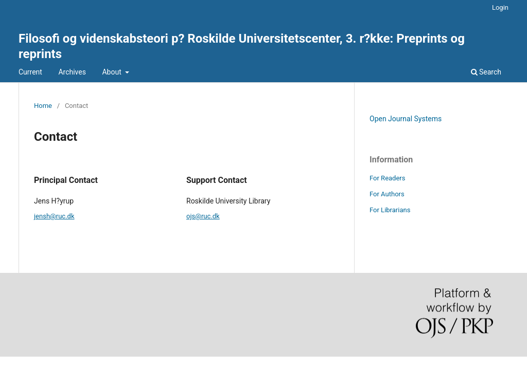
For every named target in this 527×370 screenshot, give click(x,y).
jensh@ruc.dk (54, 216)
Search (486, 72)
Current (30, 72)
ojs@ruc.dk (203, 216)
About (112, 72)
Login (500, 7)
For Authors (387, 194)
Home (43, 105)
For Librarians (390, 210)
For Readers (388, 178)
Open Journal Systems (406, 119)
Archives (72, 72)
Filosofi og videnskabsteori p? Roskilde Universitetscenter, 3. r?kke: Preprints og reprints (242, 46)
